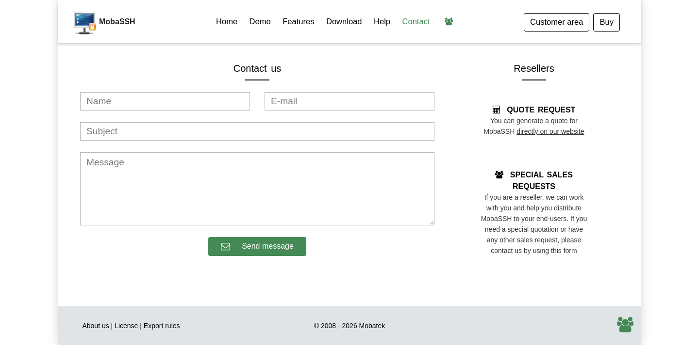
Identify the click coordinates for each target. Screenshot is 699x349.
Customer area (556, 22)
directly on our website (550, 131)
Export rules (162, 326)
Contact (416, 21)
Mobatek (372, 326)
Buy (606, 22)
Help (382, 21)
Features (298, 21)
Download (344, 21)
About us (95, 326)
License (126, 326)
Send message (257, 246)
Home (226, 21)
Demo (260, 21)
